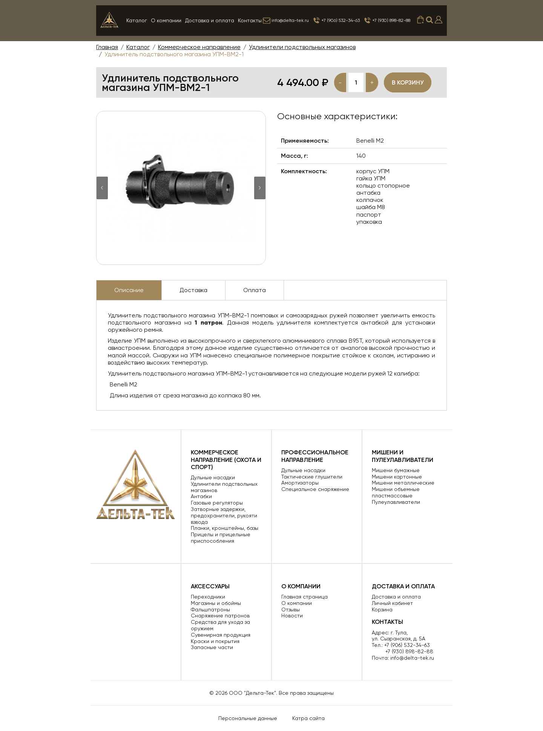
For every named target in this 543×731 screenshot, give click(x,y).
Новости (292, 616)
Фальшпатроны (210, 609)
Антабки (201, 496)
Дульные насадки (213, 477)
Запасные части (212, 647)
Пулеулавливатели (396, 502)
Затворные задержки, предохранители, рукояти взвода (224, 515)
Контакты (250, 20)
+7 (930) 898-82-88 (387, 20)
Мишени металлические (403, 483)
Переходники (208, 597)
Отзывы (290, 609)
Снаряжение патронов (220, 616)
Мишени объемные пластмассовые (396, 492)
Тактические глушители (311, 477)
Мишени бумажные (396, 470)
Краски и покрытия (215, 641)
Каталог (136, 20)
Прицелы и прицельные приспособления (220, 537)
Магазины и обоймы (216, 603)
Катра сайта (308, 718)
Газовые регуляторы (217, 503)
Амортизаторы (300, 483)
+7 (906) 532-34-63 (336, 20)
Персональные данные (247, 718)
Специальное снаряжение (315, 489)
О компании (166, 20)
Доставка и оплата (209, 20)
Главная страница (304, 597)
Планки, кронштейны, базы (224, 528)
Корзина (382, 609)
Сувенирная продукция (220, 635)
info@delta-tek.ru (286, 20)
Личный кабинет (392, 603)
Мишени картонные (397, 477)
